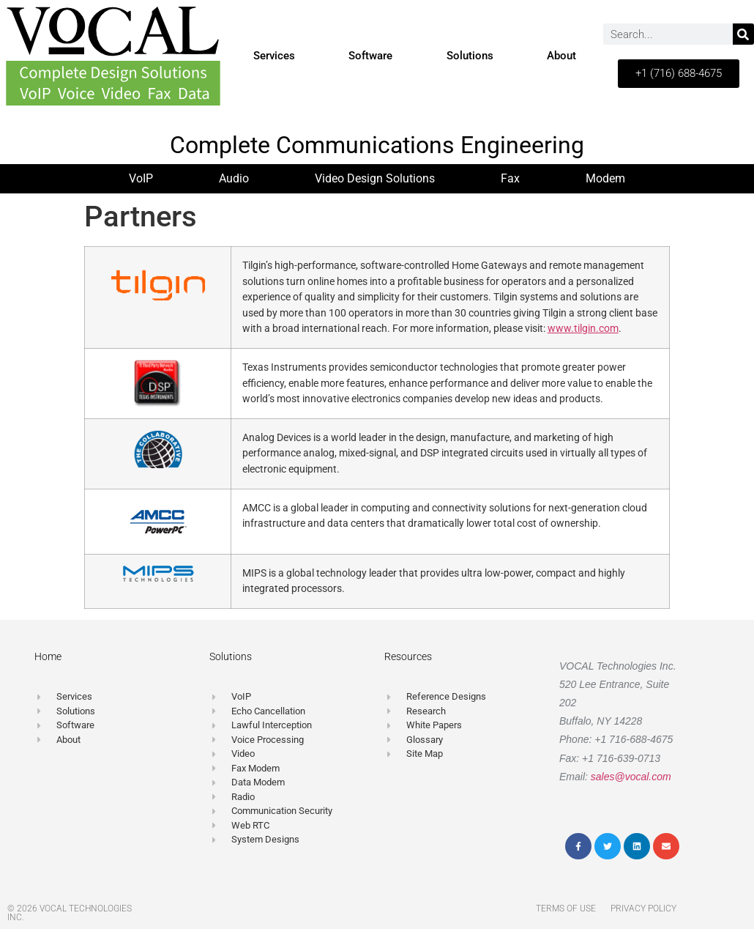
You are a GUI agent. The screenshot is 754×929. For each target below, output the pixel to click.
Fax (510, 178)
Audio (234, 178)
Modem (605, 178)
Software (370, 55)
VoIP (141, 178)
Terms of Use (566, 908)
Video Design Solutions (375, 178)
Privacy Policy (643, 908)
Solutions (470, 55)
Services (274, 55)
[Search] (743, 34)
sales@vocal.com (631, 776)
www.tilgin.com (583, 328)
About (561, 55)
